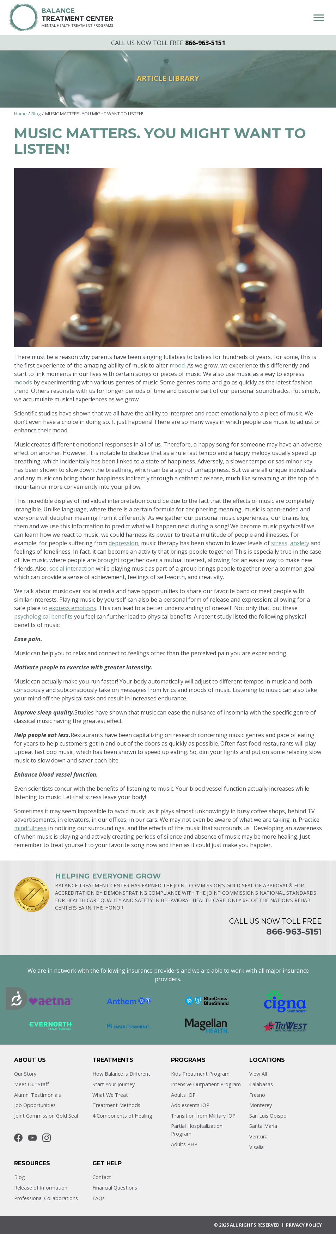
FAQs (98, 1198)
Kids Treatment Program (200, 1073)
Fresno (257, 1095)
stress (279, 543)
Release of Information (40, 1187)
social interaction (71, 568)
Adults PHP (184, 1144)
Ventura (258, 1136)
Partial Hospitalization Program (196, 1130)
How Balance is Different (121, 1073)
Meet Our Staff (31, 1084)
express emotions (72, 608)
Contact (101, 1177)
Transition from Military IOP (203, 1115)
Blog (36, 113)
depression (123, 543)
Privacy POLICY (304, 1225)
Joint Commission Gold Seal (46, 1115)
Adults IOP (183, 1095)
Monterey (260, 1105)
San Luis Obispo (268, 1115)
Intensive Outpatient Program (206, 1084)
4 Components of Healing (122, 1115)
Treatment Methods (116, 1105)
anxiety (299, 543)
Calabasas (261, 1084)
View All (258, 1073)
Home (20, 113)
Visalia (256, 1147)
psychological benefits (43, 616)
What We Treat (110, 1095)
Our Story (25, 1073)
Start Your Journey (113, 1084)
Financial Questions (114, 1187)
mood (177, 365)
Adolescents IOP (190, 1105)
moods (23, 382)
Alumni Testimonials (37, 1095)
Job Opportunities (35, 1105)
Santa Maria (263, 1126)
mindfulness (30, 828)
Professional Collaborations (46, 1198)
